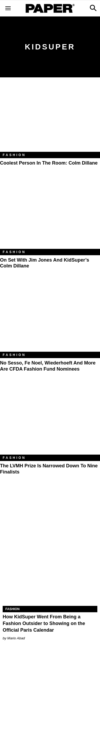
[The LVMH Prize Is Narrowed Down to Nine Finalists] (50, 421)
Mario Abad (16, 638)
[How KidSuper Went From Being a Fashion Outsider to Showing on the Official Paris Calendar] (50, 582)
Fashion (14, 155)
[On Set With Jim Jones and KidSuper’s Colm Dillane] (50, 215)
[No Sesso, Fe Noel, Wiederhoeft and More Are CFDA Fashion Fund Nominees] (50, 318)
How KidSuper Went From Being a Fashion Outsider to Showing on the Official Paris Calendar (44, 623)
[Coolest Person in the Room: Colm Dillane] (50, 118)
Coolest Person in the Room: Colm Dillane (49, 163)
